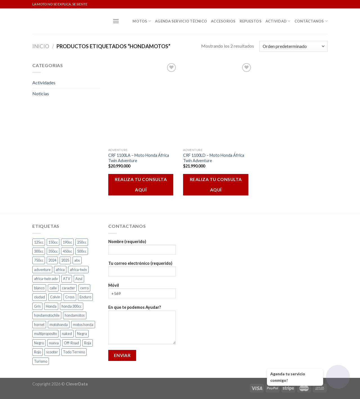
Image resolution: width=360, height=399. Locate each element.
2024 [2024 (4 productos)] (52, 260)
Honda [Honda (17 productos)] (51, 306)
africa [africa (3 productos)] (60, 269)
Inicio (40, 46)
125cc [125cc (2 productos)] (38, 242)
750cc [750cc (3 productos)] (38, 260)
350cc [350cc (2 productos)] (53, 251)
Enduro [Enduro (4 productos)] (85, 297)
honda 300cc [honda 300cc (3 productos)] (72, 306)
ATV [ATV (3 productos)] (66, 278)
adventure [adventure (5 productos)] (42, 269)
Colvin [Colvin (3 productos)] (55, 297)
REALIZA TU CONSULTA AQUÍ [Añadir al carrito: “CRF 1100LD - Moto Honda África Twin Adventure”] (216, 184)
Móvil (142, 292)
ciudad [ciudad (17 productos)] (39, 297)
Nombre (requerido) (142, 249)
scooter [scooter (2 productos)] (52, 352)
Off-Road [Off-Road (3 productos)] (71, 343)
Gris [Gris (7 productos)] (37, 306)
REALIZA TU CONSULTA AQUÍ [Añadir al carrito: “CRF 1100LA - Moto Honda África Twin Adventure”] (141, 184)
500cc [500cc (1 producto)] (81, 251)
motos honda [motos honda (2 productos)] (83, 324)
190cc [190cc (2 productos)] (67, 242)
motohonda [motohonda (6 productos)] (59, 324)
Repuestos (251, 21)
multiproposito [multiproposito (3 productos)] (45, 333)
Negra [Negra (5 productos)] (82, 333)
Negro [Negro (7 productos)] (39, 343)
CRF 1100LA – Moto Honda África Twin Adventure (138, 158)
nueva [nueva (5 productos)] (54, 343)
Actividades (43, 82)
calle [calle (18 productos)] (53, 288)
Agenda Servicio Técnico (181, 21)
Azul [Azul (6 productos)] (78, 278)
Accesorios (223, 21)
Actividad (278, 21)
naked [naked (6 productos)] (67, 333)
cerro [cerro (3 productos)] (84, 288)
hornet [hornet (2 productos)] (39, 324)
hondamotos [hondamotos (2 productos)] (75, 315)
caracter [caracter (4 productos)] (68, 288)
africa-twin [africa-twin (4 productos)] (78, 269)
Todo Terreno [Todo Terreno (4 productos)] (74, 352)
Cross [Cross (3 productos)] (70, 297)
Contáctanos (311, 21)
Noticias (40, 93)
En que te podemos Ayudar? (142, 326)
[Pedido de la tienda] (293, 46)
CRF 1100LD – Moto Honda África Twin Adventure (213, 158)
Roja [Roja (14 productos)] (87, 343)
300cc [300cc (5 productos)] (38, 251)
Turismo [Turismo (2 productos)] (40, 361)
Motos (141, 21)
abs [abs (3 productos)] (77, 260)
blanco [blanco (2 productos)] (39, 288)
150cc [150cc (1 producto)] (53, 242)
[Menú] (115, 21)
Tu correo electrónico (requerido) (142, 270)
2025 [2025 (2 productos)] (65, 260)
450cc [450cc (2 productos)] (67, 251)
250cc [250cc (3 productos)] (81, 242)
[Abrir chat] (338, 377)
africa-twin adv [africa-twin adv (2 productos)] (46, 278)
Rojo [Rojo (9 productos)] (37, 352)
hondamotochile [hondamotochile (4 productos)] (47, 315)
